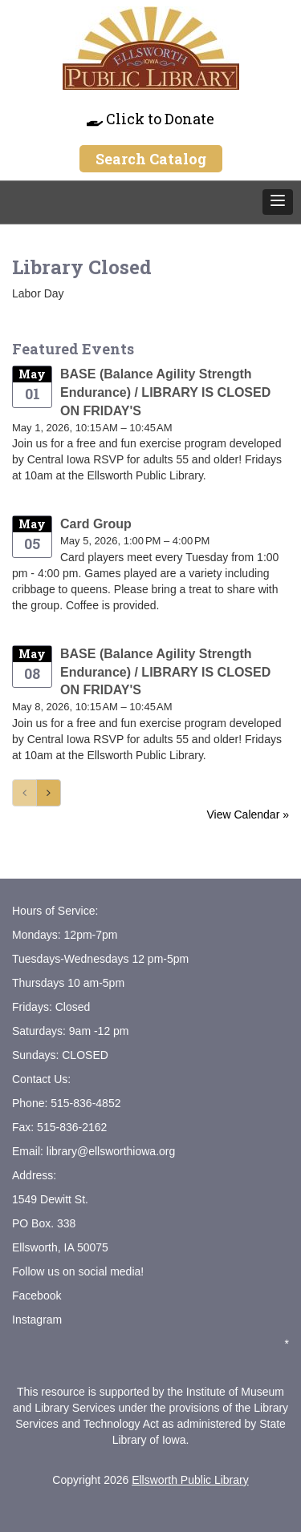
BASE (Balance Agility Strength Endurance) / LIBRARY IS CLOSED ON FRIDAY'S (165, 392)
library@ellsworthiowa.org (109, 1151)
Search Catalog (151, 158)
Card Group (96, 524)
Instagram (37, 1319)
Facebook (36, 1295)
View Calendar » (248, 814)
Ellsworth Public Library (190, 1479)
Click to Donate (150, 118)
